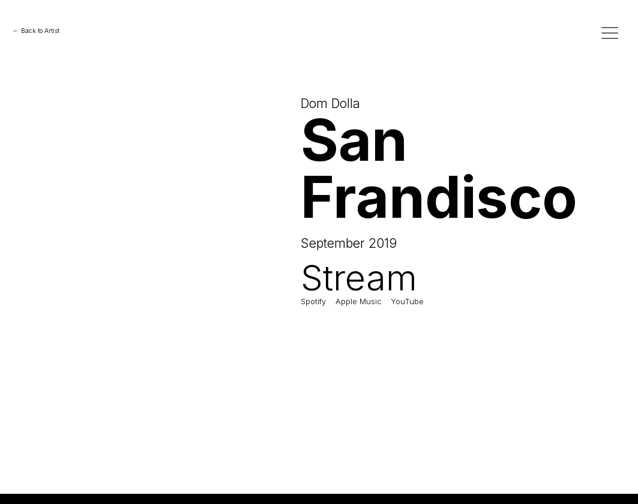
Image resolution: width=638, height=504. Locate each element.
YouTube (407, 301)
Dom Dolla (330, 103)
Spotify (313, 301)
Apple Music (358, 301)
